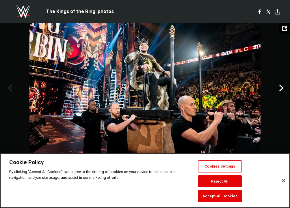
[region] (145, 180)
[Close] (283, 180)
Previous (9, 88)
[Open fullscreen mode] (284, 28)
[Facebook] (259, 11)
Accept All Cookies (219, 196)
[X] (268, 11)
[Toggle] (277, 11)
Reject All (219, 181)
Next (281, 88)
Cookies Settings (220, 166)
